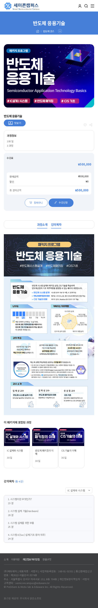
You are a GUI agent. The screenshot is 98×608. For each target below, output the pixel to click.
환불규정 (46, 559)
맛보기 (17, 123)
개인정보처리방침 (31, 559)
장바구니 (35, 202)
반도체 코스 (48, 31)
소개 (6, 559)
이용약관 (15, 559)
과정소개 (42, 224)
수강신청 (60, 202)
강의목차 (56, 224)
